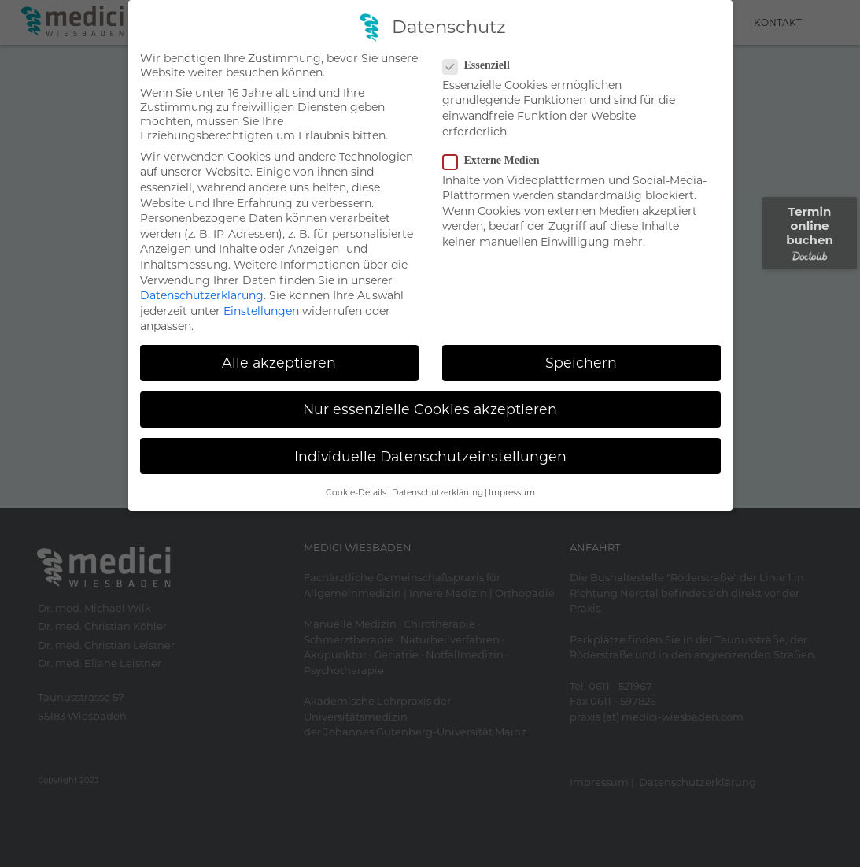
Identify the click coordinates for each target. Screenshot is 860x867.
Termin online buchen (809, 232)
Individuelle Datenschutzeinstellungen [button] (430, 455)
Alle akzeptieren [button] (279, 362)
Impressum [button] (512, 492)
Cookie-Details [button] (356, 492)
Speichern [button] (581, 362)
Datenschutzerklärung (202, 295)
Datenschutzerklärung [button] (437, 492)
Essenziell (481, 65)
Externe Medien (496, 160)
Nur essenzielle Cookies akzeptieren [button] (430, 409)
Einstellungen (261, 311)
